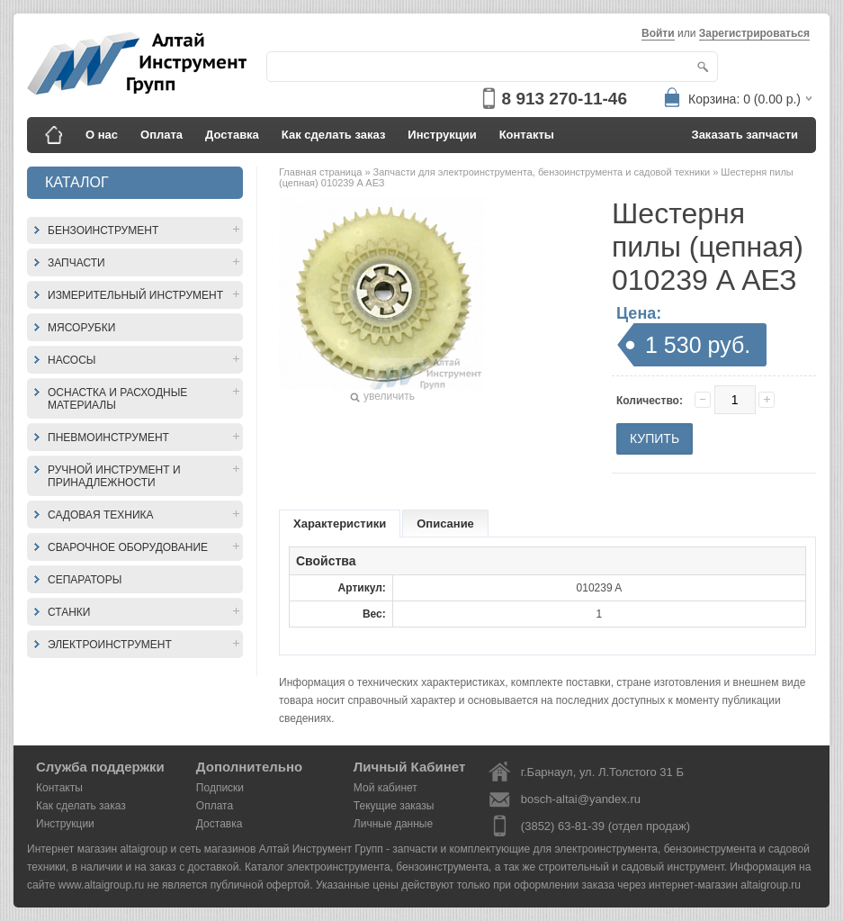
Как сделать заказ (334, 134)
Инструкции (442, 134)
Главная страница (321, 172)
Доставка (232, 134)
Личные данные (393, 823)
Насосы (71, 360)
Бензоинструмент (103, 230)
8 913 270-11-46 (564, 98)
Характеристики (339, 523)
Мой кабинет (385, 787)
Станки (69, 612)
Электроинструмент (110, 644)
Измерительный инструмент (135, 295)
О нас (101, 134)
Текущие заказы (394, 805)
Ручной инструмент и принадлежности (114, 476)
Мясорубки (81, 327)
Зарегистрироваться (754, 33)
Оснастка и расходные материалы (117, 398)
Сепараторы (84, 579)
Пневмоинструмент (108, 437)
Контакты (526, 134)
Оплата (161, 134)
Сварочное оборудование (128, 547)
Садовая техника (101, 515)
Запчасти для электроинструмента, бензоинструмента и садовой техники (543, 172)
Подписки (220, 787)
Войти (658, 33)
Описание (445, 523)
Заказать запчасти (745, 134)
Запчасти (76, 263)
